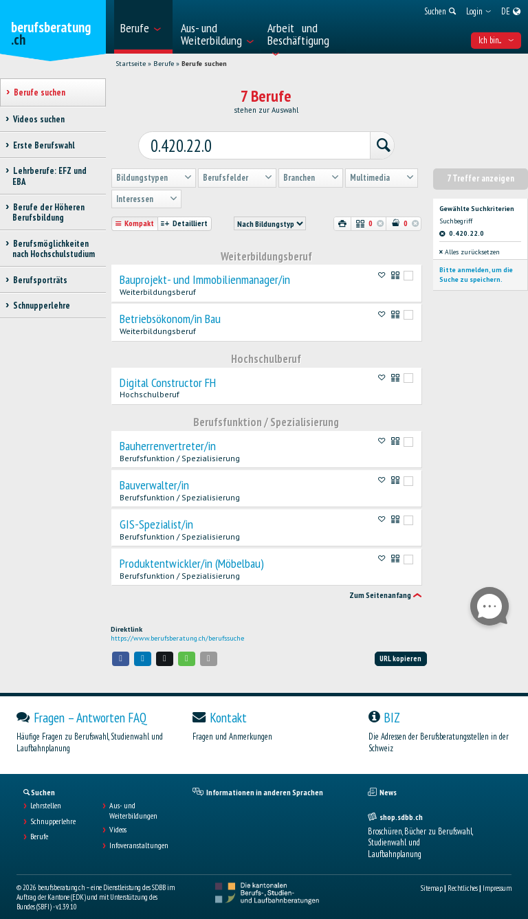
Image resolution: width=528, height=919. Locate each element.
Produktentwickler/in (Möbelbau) (192, 553)
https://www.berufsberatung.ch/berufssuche (177, 627)
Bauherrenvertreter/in (168, 436)
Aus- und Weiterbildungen (133, 800)
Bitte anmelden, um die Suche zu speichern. (476, 264)
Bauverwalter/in (154, 475)
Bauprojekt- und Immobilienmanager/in (205, 269)
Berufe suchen (204, 63)
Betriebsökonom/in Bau (170, 308)
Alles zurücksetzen (469, 241)
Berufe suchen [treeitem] (39, 92)
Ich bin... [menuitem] (496, 40)
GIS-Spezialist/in (156, 514)
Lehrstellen (45, 795)
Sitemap (432, 878)
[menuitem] (143, 27)
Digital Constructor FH (168, 372)
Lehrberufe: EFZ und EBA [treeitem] (49, 176)
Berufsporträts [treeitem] (39, 280)
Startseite (131, 63)
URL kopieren (400, 648)
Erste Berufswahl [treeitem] (43, 145)
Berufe (163, 63)
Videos (117, 819)
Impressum (497, 878)
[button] (121, 648)
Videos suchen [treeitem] (38, 119)
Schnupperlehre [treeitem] (41, 305)
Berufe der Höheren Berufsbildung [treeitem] (48, 212)
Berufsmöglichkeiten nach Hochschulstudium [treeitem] (53, 249)
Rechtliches (463, 878)
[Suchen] (363, 138)
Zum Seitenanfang (380, 585)
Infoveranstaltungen (138, 835)
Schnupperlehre (53, 811)
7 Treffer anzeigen (480, 168)
